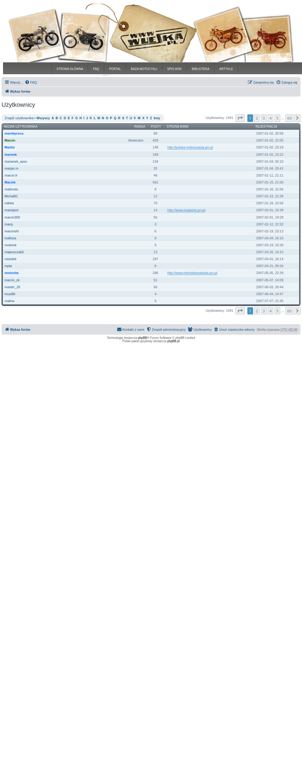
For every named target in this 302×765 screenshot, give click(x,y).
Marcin (10, 140)
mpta (8, 266)
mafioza (10, 238)
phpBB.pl (173, 341)
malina (9, 301)
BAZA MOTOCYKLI (144, 69)
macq (9, 224)
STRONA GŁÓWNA (69, 69)
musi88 (10, 294)
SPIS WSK (174, 69)
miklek (9, 203)
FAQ (96, 69)
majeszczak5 (14, 252)
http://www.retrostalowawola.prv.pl (192, 273)
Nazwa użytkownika (20, 126)
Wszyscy (43, 118)
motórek (11, 245)
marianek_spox (16, 161)
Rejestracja (266, 126)
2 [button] (257, 118)
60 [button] (289, 118)
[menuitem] (31, 82)
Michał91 (11, 196)
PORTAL (115, 69)
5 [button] (277, 118)
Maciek (10, 182)
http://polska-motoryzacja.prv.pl (190, 147)
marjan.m (11, 168)
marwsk (11, 154)
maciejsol (11, 210)
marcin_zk (12, 280)
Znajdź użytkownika (19, 118)
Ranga (139, 126)
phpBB (142, 337)
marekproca (14, 133)
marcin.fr (11, 175)
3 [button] (264, 118)
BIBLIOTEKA (200, 69)
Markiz (10, 147)
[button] (240, 118)
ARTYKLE (226, 69)
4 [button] (270, 118)
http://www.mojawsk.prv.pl (186, 210)
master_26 (12, 287)
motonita (11, 273)
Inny (157, 118)
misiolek (11, 259)
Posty (156, 126)
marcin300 (12, 217)
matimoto (11, 189)
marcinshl (12, 231)
